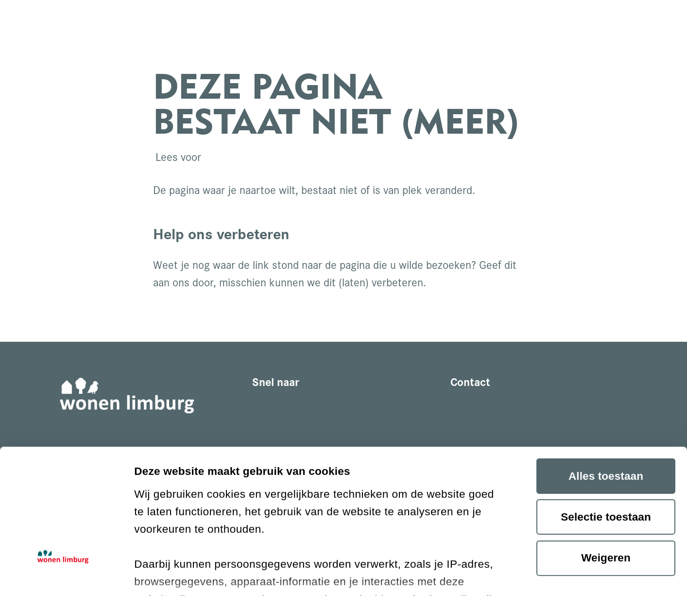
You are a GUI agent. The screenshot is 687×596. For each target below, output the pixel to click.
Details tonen (169, 573)
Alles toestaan (605, 361)
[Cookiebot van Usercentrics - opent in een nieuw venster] (62, 573)
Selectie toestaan (606, 403)
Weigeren (606, 444)
